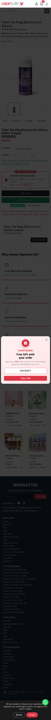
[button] (46, 4)
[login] (37, 4)
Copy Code (25, 378)
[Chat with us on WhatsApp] (45, 702)
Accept (32, 715)
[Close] (46, 339)
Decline (19, 715)
